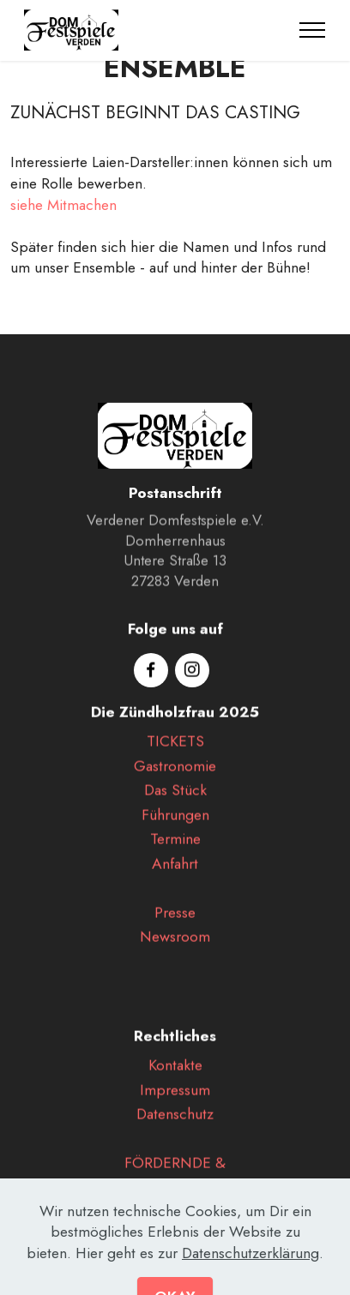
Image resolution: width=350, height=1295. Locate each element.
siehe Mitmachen (63, 205)
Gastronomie (175, 781)
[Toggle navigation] (312, 30)
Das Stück (175, 805)
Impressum (175, 1105)
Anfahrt (175, 879)
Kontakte (175, 1081)
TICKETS (175, 757)
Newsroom (175, 952)
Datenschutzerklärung (250, 1279)
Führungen (175, 830)
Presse (175, 928)
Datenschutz (175, 1129)
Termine (175, 854)
